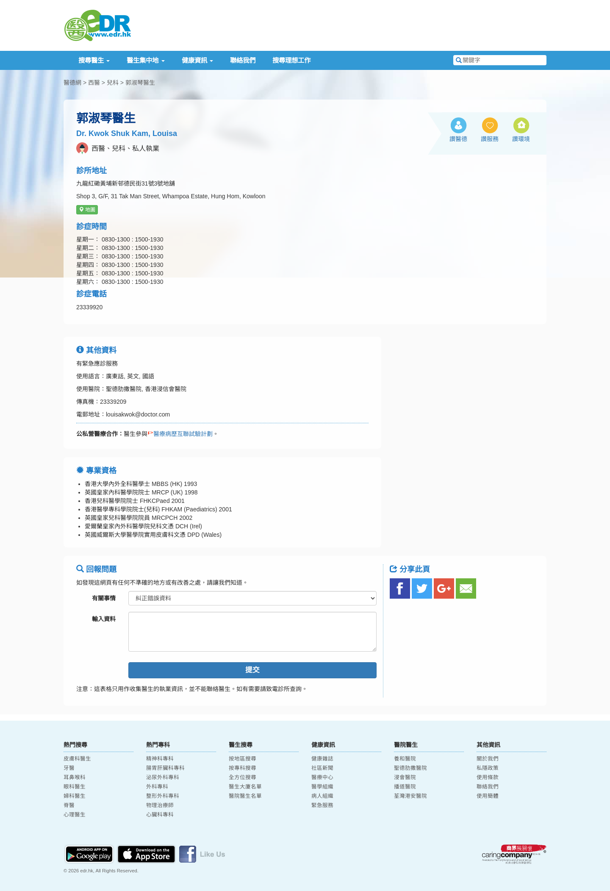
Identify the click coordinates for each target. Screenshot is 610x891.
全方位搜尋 (242, 777)
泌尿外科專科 (162, 777)
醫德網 (72, 82)
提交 (252, 670)
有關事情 (104, 598)
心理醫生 (75, 815)
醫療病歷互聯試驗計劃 (180, 433)
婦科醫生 (75, 796)
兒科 (113, 82)
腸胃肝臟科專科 (165, 768)
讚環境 (521, 139)
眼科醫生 (75, 787)
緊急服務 (322, 805)
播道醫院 (405, 787)
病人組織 (322, 796)
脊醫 (69, 805)
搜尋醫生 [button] (94, 60)
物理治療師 (160, 805)
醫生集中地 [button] (145, 60)
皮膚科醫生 (77, 759)
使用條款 (488, 777)
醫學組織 (322, 787)
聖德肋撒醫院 (410, 768)
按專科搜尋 (242, 768)
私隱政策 (488, 768)
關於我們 (488, 759)
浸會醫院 (405, 777)
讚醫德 (458, 139)
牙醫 (69, 768)
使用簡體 (488, 796)
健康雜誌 (322, 759)
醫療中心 (322, 777)
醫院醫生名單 (245, 796)
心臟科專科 (160, 815)
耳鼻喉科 (75, 777)
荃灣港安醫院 (410, 796)
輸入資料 (104, 619)
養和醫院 (405, 759)
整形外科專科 (162, 796)
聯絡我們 (242, 60)
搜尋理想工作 (291, 60)
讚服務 (490, 139)
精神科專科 (160, 759)
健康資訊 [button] (197, 60)
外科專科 (157, 787)
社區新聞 (322, 768)
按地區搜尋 (242, 759)
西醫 (94, 82)
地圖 (87, 210)
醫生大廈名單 (245, 787)
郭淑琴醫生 (140, 82)
